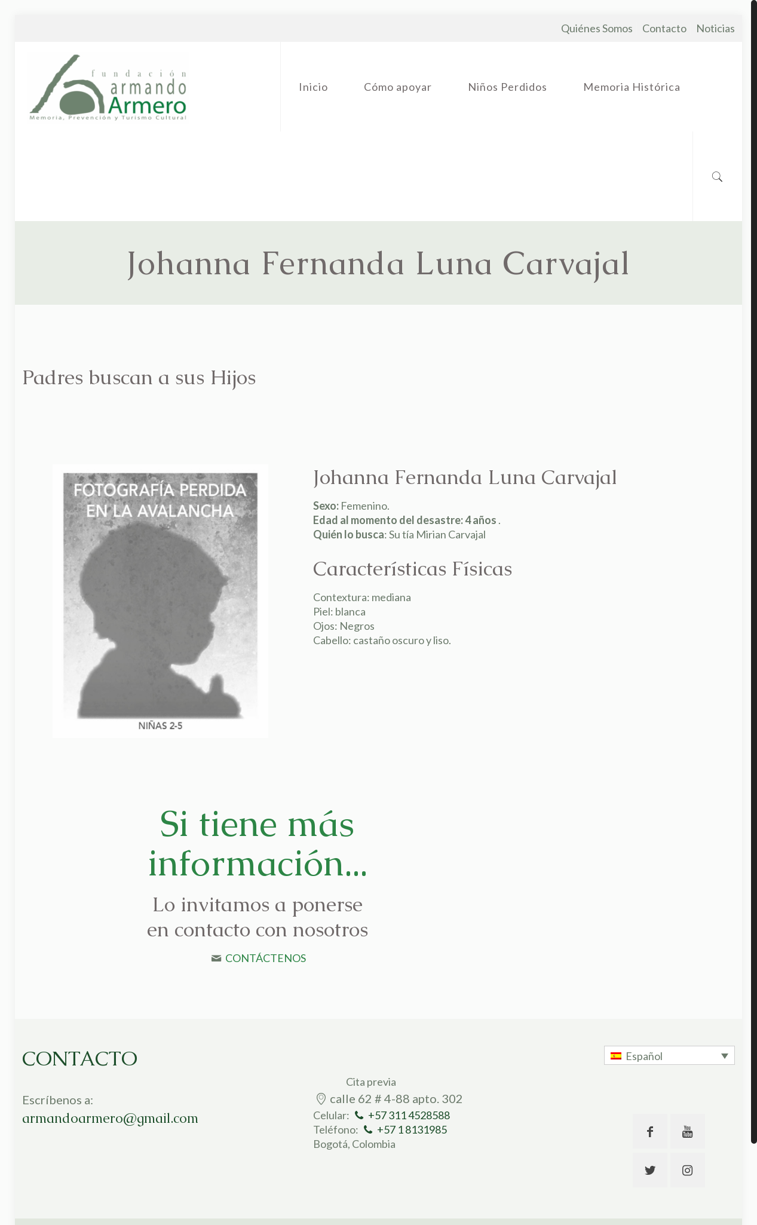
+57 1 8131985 (412, 1129)
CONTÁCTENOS (265, 957)
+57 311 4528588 (409, 1115)
